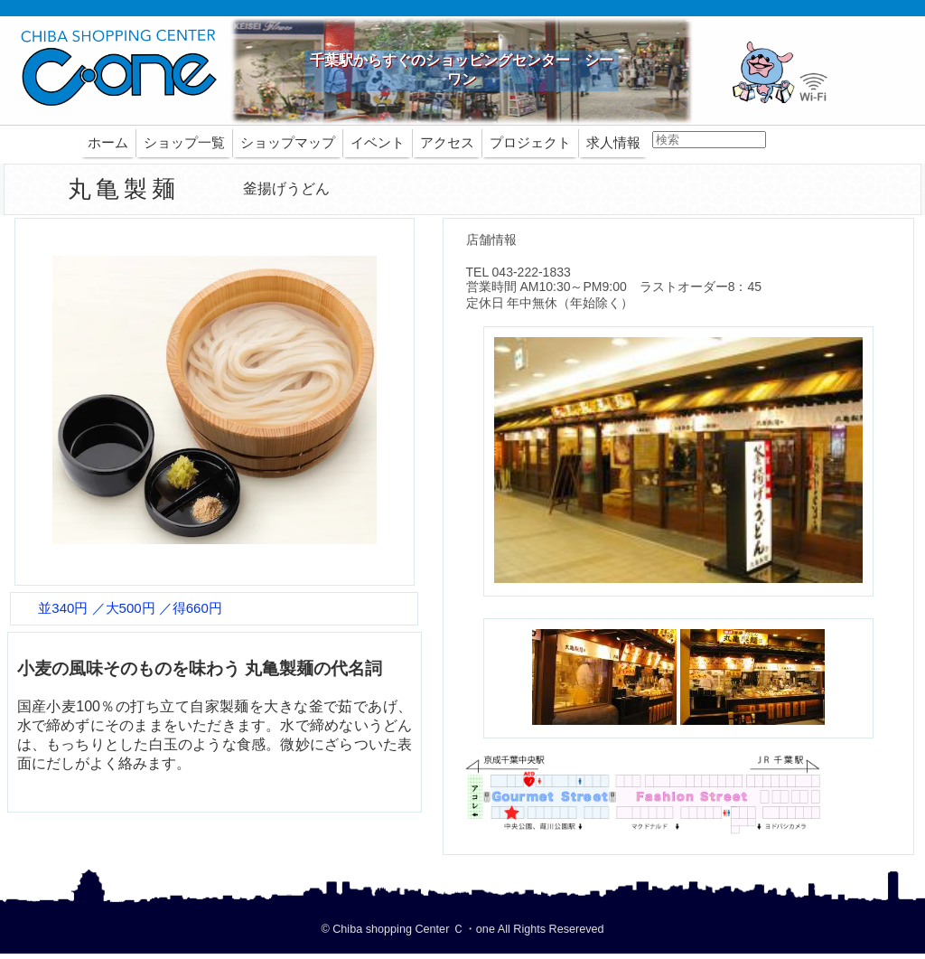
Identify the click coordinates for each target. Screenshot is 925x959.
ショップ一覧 (184, 142)
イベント (377, 142)
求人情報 (613, 142)
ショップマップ (287, 142)
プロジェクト (530, 142)
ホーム (108, 142)
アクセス (447, 142)
